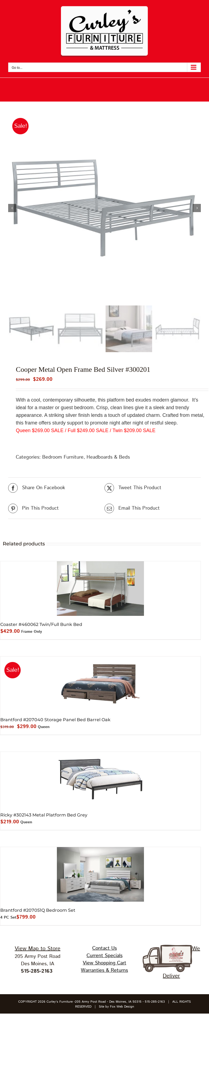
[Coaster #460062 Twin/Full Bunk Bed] (100, 588)
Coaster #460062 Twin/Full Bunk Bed (41, 624)
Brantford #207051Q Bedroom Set (37, 910)
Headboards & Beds (108, 457)
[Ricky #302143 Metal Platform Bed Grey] (100, 779)
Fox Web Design (122, 1006)
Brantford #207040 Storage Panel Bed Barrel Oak (55, 719)
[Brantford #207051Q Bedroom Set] (100, 874)
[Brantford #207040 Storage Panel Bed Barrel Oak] (100, 684)
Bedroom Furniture (63, 457)
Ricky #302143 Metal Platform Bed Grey (43, 815)
